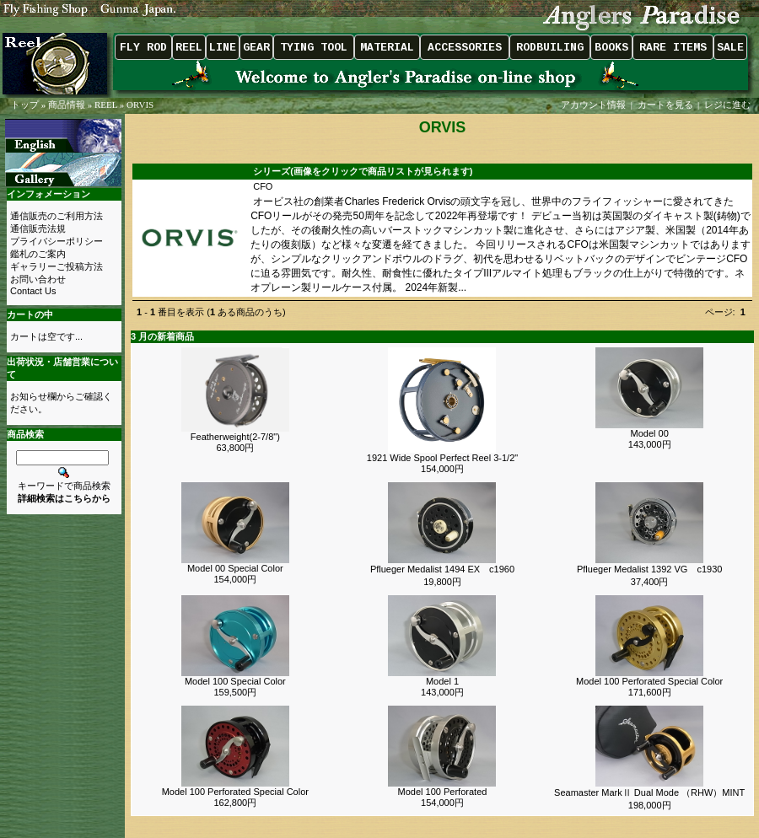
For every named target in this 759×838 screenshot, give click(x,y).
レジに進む (728, 104)
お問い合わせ (38, 279)
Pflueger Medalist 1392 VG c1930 (649, 569)
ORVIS (139, 104)
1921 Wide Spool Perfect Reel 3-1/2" (442, 458)
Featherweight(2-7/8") (235, 437)
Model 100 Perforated (442, 792)
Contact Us (33, 291)
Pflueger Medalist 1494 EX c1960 (442, 569)
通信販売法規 (38, 228)
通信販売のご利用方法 (56, 216)
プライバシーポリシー (56, 241)
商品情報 (66, 104)
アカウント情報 (593, 104)
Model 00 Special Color (235, 568)
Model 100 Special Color (235, 681)
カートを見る (665, 104)
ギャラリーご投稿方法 (56, 266)
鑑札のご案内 (38, 254)
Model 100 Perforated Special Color (649, 681)
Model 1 (442, 681)
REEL (105, 104)
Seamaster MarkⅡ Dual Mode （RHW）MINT (649, 792)
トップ (25, 104)
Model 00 (650, 433)
